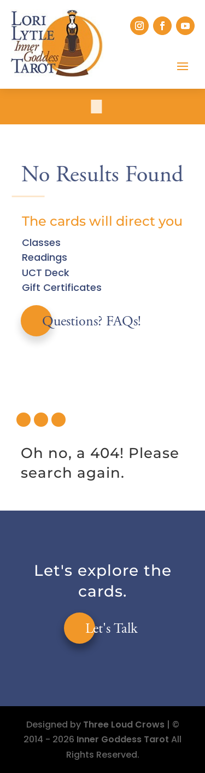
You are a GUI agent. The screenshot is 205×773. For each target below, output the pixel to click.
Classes (41, 242)
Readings (44, 257)
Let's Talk (111, 629)
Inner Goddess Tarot (123, 739)
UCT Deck (45, 272)
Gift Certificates (62, 287)
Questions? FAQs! (91, 322)
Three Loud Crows (124, 724)
